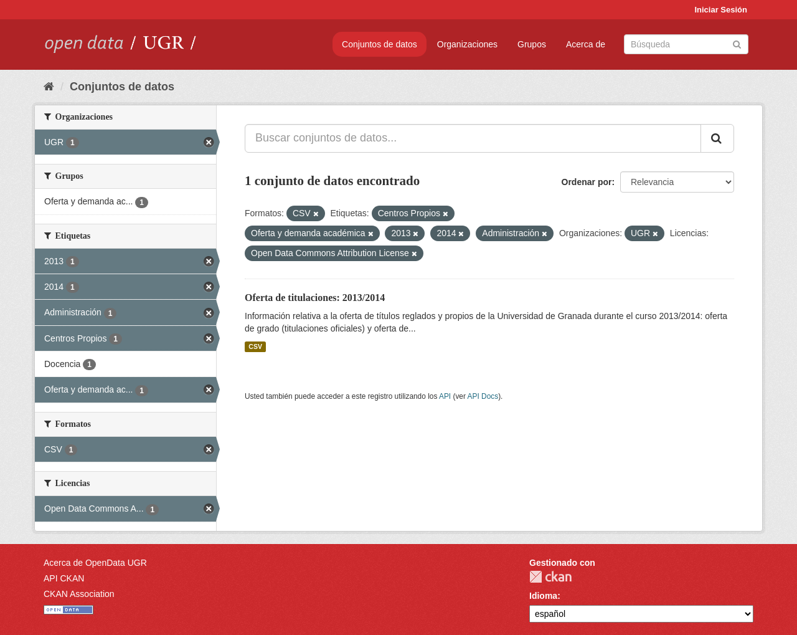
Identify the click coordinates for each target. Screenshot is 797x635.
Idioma (543, 596)
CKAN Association (79, 594)
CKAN (550, 576)
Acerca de (585, 44)
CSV (255, 346)
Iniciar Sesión (720, 9)
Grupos (531, 44)
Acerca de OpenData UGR (95, 563)
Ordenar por (587, 182)
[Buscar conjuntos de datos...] (473, 138)
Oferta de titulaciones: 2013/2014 (315, 297)
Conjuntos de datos (379, 44)
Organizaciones (467, 44)
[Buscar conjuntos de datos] (686, 44)
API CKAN (64, 578)
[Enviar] (737, 43)
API (445, 396)
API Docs (483, 396)
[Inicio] (49, 86)
